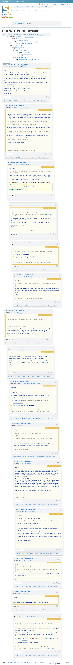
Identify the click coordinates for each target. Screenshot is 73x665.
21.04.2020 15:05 (29, 245)
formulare (27, 107)
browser (24, 66)
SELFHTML (5, 1)
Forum (17, 1)
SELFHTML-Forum (17, 10)
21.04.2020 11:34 (16, 107)
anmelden (23, 100)
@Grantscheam (47, 262)
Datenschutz (30, 662)
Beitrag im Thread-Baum (41, 100)
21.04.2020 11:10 (12, 66)
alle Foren (10, 100)
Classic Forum (41, 662)
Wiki (12, 1)
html (34, 245)
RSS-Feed (36, 10)
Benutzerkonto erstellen (31, 100)
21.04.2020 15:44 (22, 463)
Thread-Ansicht (25, 10)
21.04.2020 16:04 (27, 511)
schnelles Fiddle (44, 360)
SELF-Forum (6, 64)
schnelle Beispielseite (18, 403)
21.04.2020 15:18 (31, 616)
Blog (22, 1)
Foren (28, 7)
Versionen (19, 66)
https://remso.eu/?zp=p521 (43, 176)
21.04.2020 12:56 (20, 425)
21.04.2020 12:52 (27, 383)
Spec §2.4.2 (24, 640)
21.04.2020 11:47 (14, 312)
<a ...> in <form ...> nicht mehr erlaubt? (19, 64)
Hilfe (46, 7)
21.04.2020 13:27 (20, 206)
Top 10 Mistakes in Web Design (18, 397)
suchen (42, 7)
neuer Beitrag (17, 7)
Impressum (23, 662)
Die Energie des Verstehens (13, 662)
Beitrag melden (7, 97)
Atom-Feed (31, 10)
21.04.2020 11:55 (16, 350)
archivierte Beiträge (43, 10)
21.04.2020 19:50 (25, 276)
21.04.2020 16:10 (24, 560)
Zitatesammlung (36, 7)
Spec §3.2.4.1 (37, 633)
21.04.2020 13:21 (16, 164)
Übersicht (24, 7)
